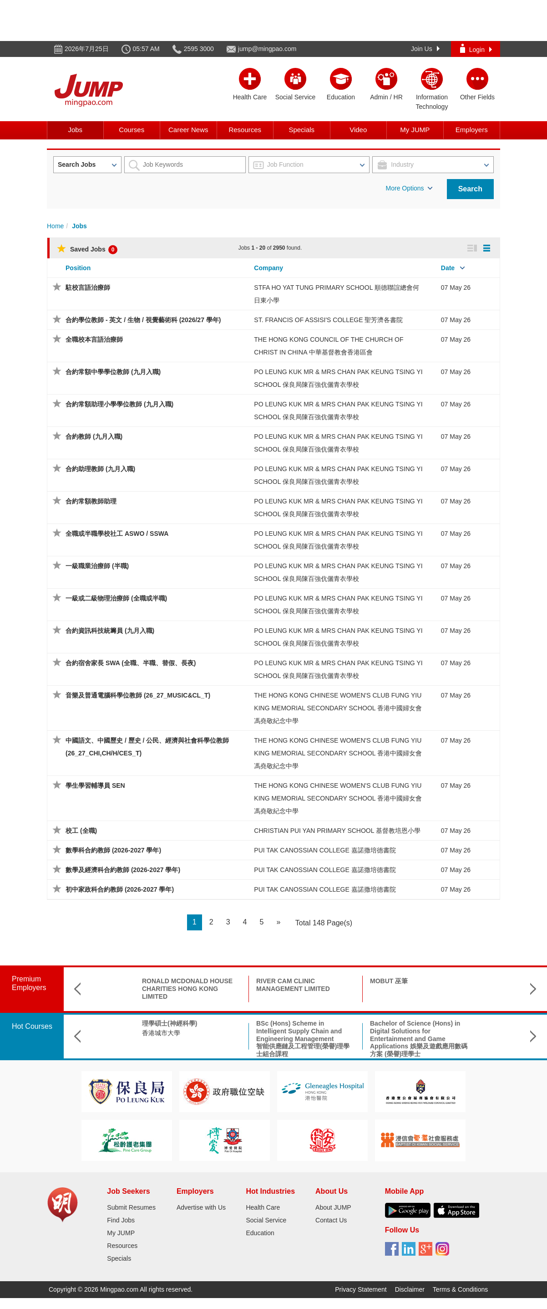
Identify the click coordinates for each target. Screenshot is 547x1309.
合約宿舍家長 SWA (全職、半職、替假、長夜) (131, 663)
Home (55, 226)
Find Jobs (121, 1220)
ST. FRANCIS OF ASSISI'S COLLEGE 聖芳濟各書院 (328, 319)
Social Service (266, 1220)
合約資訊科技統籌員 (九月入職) (110, 630)
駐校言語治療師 (88, 287)
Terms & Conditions (460, 1289)
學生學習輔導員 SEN (95, 785)
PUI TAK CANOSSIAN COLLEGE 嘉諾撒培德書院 (324, 850)
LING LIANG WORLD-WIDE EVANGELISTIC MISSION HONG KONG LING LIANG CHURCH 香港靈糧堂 (475, 992)
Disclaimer (410, 1289)
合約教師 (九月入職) (94, 436)
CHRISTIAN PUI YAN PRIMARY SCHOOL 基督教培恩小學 (337, 830)
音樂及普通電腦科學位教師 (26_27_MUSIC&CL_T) (138, 695)
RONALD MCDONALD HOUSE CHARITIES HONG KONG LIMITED (130, 988)
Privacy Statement (361, 1289)
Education (260, 1233)
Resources (244, 129)
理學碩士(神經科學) (112, 1023)
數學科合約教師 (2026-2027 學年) (113, 850)
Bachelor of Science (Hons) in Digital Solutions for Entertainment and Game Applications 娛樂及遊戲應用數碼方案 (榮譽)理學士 (361, 1038)
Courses (131, 129)
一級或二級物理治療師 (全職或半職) (116, 598)
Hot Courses (32, 1026)
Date (448, 268)
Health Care (263, 1207)
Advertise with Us (201, 1207)
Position (78, 268)
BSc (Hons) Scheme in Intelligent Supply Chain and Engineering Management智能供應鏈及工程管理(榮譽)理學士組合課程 (246, 1038)
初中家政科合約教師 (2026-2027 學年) (120, 889)
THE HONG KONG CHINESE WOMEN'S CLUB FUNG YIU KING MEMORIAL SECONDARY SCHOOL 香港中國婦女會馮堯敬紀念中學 (338, 708)
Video (358, 129)
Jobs (75, 129)
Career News (188, 129)
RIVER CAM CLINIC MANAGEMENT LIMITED (236, 984)
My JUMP (415, 129)
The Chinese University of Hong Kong (472, 1052)
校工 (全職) (81, 830)
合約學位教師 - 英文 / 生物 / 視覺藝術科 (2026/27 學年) (143, 319)
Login (476, 48)
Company (268, 268)
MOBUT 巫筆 (332, 981)
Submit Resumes (131, 1207)
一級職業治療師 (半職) (97, 566)
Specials (301, 129)
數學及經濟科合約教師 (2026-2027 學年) (123, 869)
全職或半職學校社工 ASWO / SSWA (117, 533)
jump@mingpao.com (267, 48)
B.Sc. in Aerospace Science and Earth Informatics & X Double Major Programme (475, 1031)
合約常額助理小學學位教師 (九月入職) (119, 404)
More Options (409, 188)
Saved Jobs (87, 249)
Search (470, 189)
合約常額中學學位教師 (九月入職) (113, 371)
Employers (472, 129)
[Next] (278, 922)
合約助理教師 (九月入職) (100, 468)
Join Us (425, 48)
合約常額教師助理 (91, 501)
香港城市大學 (104, 1033)
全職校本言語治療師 (94, 339)
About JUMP (333, 1207)
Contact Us (331, 1220)
